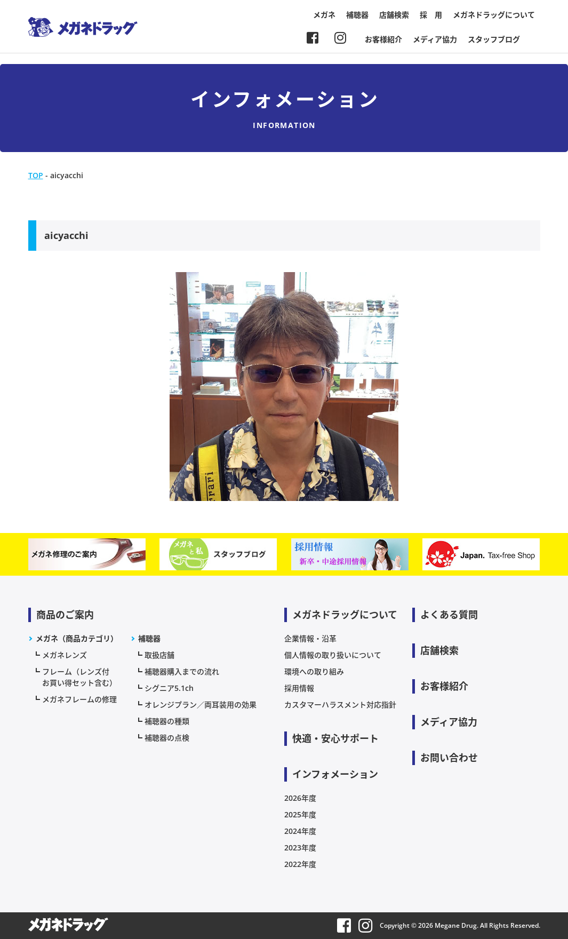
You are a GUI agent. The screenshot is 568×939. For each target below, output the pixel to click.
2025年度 (300, 814)
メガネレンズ (64, 655)
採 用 (431, 15)
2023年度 (300, 847)
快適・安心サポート (335, 738)
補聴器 (357, 15)
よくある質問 (449, 614)
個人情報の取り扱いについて (332, 655)
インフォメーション (335, 774)
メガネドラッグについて (494, 15)
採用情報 (299, 688)
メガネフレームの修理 (79, 699)
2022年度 (300, 864)
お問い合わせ (449, 757)
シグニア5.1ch (169, 688)
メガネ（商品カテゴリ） (77, 638)
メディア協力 (435, 39)
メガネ (324, 15)
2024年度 (300, 831)
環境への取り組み (314, 671)
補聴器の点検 (167, 738)
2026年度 (300, 798)
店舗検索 (394, 15)
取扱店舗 (159, 655)
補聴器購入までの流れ (182, 671)
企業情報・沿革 (310, 638)
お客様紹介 (383, 39)
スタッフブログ (494, 39)
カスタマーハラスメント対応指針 (340, 704)
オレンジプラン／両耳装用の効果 (201, 704)
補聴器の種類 (167, 721)
